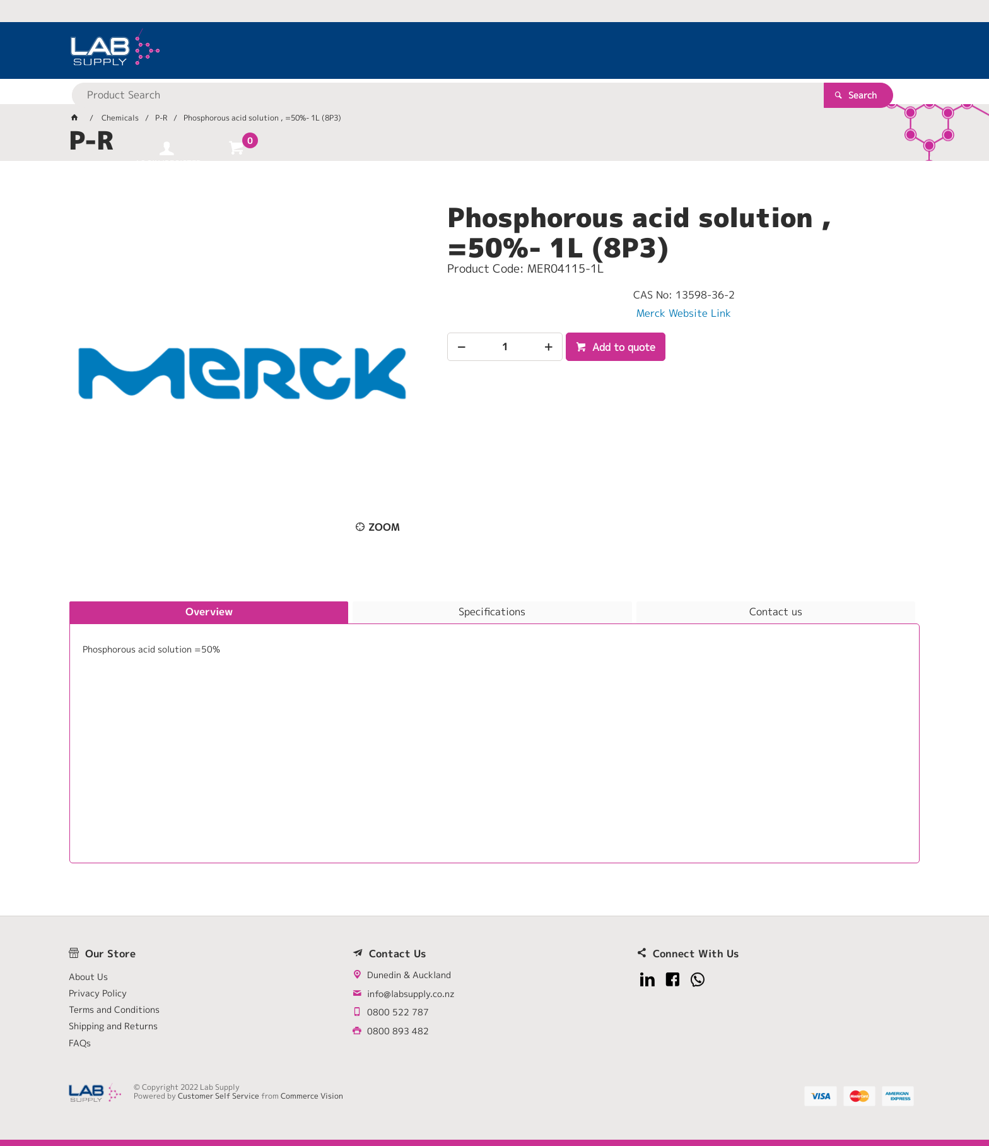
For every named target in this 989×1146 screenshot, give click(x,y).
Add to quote (622, 347)
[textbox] (472, 50)
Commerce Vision (312, 1095)
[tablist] (494, 732)
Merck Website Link (683, 313)
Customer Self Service (218, 1095)
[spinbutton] (505, 346)
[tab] (208, 612)
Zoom (384, 527)
